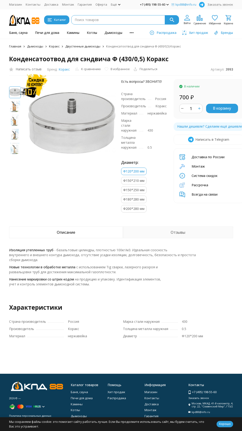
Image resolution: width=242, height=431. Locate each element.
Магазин (15, 4)
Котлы (92, 32)
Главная (15, 46)
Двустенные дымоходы (82, 46)
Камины (73, 32)
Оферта (101, 4)
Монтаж (68, 4)
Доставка (51, 4)
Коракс (54, 46)
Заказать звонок (220, 4)
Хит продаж (116, 392)
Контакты (33, 4)
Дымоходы (113, 32)
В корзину (222, 108)
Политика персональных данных (30, 415)
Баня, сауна (18, 32)
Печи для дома (47, 32)
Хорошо (225, 424)
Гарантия (85, 4)
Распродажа (117, 398)
